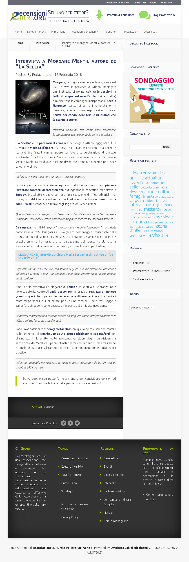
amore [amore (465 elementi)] (137, 177)
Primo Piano (58, 31)
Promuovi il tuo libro (121, 15)
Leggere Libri (141, 262)
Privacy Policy (70, 517)
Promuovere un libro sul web (151, 271)
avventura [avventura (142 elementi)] (139, 182)
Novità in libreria (36, 31)
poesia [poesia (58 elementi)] (151, 213)
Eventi (108, 466)
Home (18, 31)
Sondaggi (67, 491)
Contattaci (140, 2)
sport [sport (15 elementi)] (152, 227)
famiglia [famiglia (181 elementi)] (137, 196)
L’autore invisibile (72, 466)
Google (63, 423)
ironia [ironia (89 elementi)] (167, 205)
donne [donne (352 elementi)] (150, 191)
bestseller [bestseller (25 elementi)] (146, 187)
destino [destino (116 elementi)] (136, 192)
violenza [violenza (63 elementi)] (136, 236)
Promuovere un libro (117, 2)
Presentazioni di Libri (74, 458)
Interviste (43, 43)
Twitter (77, 423)
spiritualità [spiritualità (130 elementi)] (139, 226)
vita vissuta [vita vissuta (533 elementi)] (155, 235)
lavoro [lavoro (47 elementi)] (134, 209)
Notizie (108, 512)
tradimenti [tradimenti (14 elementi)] (148, 231)
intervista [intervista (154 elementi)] (138, 204)
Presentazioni (131, 31)
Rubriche (110, 31)
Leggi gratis (150, 31)
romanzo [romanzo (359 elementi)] (139, 221)
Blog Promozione (164, 15)
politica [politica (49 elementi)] (135, 217)
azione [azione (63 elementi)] (154, 183)
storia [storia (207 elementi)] (161, 226)
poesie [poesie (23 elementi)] (160, 213)
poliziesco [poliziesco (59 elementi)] (147, 217)
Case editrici (111, 458)
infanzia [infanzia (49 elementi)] (161, 200)
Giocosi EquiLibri (114, 474)
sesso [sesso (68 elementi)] (163, 222)
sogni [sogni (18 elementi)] (170, 222)
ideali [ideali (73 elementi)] (151, 201)
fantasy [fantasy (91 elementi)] (152, 196)
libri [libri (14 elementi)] (141, 210)
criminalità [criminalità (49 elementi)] (160, 187)
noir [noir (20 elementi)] (143, 213)
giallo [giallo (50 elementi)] (162, 196)
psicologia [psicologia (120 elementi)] (165, 217)
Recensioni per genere (84, 31)
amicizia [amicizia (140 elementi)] (159, 172)
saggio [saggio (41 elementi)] (154, 222)
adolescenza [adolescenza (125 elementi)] (140, 172)
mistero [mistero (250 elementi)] (151, 209)
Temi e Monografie (116, 521)
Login (153, 2)
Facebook (70, 423)
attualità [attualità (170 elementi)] (153, 178)
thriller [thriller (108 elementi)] (136, 230)
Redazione (167, 2)
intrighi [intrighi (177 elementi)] (155, 204)
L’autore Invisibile (114, 491)
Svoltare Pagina (143, 279)
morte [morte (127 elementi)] (165, 209)
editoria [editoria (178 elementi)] (165, 191)
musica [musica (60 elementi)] (135, 213)
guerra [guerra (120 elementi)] (140, 200)
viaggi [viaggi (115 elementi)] (159, 230)
